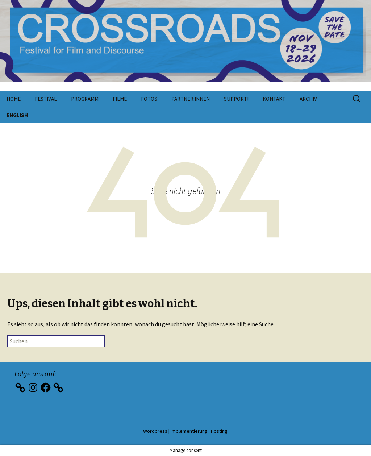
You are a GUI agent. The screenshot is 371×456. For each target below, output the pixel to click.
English (17, 115)
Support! (236, 98)
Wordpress (155, 431)
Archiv (308, 98)
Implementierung (189, 431)
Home (14, 98)
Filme (120, 98)
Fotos (149, 98)
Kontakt (274, 98)
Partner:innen (190, 98)
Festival (46, 98)
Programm (85, 98)
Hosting (219, 431)
